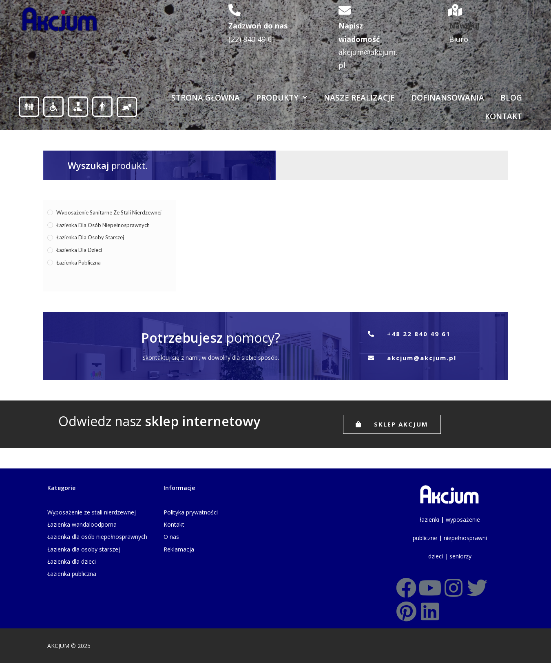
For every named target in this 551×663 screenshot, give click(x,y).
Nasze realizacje (359, 97)
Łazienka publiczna (78, 262)
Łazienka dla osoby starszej (90, 237)
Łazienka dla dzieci (79, 250)
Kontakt (503, 116)
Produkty (282, 97)
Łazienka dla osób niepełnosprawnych (103, 225)
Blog (511, 97)
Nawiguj (464, 26)
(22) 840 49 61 (252, 39)
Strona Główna (205, 97)
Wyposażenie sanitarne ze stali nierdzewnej (109, 212)
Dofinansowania (447, 97)
